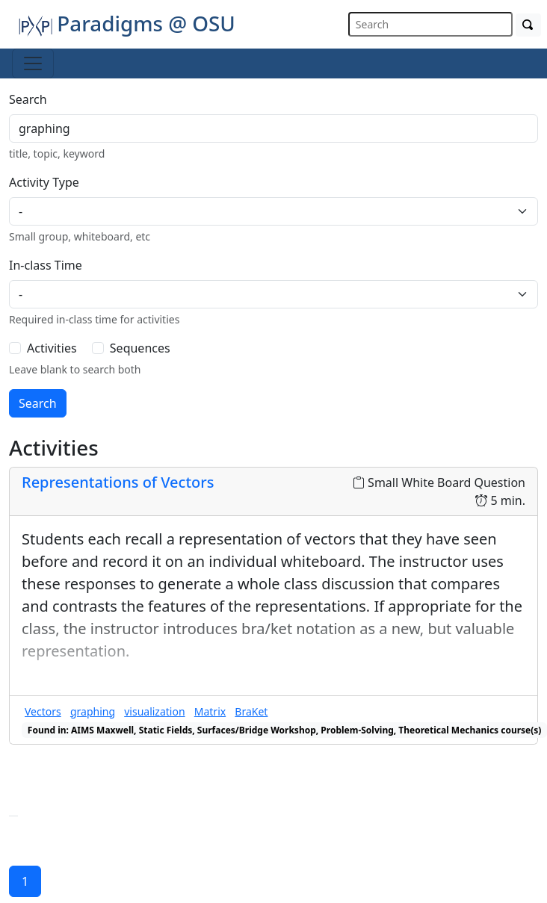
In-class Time (45, 265)
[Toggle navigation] (33, 63)
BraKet (251, 711)
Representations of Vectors (118, 482)
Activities (52, 348)
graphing (92, 711)
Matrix (210, 711)
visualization (154, 711)
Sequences (140, 348)
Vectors (43, 711)
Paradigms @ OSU (126, 23)
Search (28, 99)
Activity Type (44, 182)
